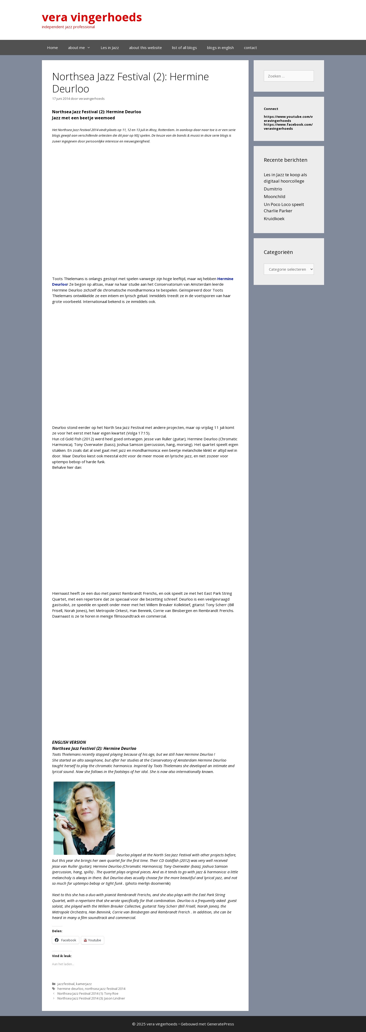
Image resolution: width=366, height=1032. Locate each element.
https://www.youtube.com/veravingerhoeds (288, 118)
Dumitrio (273, 189)
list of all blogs (184, 47)
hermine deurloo (70, 988)
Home (52, 47)
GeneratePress (220, 1023)
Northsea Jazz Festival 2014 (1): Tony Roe (87, 993)
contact (250, 47)
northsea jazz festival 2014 (105, 988)
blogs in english (220, 47)
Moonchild (274, 196)
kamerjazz (84, 983)
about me (82, 47)
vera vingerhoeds (92, 17)
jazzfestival (65, 983)
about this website (145, 47)
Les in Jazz (110, 47)
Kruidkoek (274, 218)
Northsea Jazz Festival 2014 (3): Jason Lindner (91, 998)
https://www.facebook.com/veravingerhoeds (288, 126)
